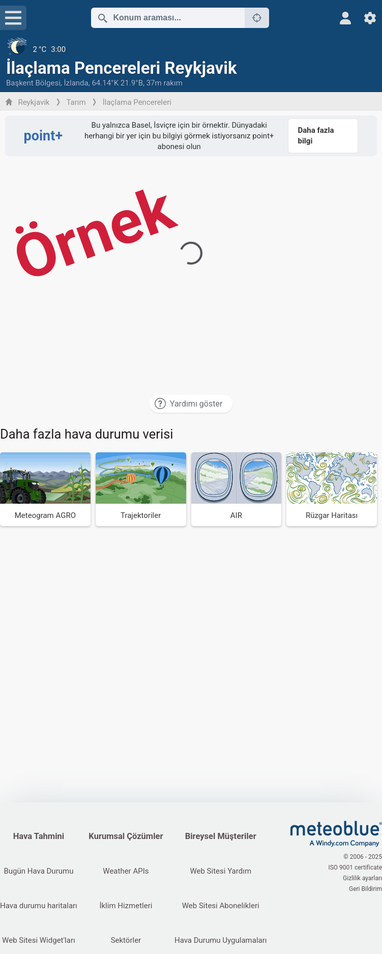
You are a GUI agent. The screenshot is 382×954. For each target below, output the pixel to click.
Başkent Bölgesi (33, 83)
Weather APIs (126, 871)
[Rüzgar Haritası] (331, 489)
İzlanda (76, 83)
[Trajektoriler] (141, 489)
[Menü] (13, 18)
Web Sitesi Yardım (220, 871)
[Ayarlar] (370, 18)
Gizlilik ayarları (362, 878)
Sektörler (126, 940)
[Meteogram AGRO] (45, 489)
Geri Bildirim (365, 889)
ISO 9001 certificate (355, 867)
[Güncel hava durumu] (191, 49)
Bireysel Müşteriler (220, 836)
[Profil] (345, 18)
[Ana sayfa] (336, 834)
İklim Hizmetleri (125, 905)
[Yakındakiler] (257, 18)
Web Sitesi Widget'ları (38, 940)
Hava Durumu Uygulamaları (220, 940)
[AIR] (236, 489)
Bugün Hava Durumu (38, 871)
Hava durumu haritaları (38, 905)
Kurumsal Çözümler (126, 836)
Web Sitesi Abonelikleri (220, 905)
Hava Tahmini (38, 836)
